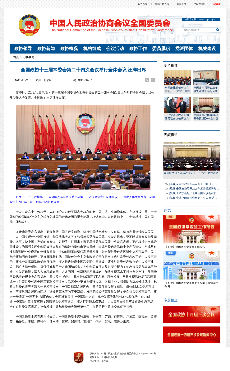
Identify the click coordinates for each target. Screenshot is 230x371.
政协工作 (138, 48)
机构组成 (92, 48)
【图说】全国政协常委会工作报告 (185, 247)
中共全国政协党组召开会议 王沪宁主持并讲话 (206, 117)
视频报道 (171, 135)
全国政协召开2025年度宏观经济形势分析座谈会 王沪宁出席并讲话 (206, 89)
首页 (16, 57)
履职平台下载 (162, 3)
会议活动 (115, 48)
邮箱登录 (181, 3)
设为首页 (142, 3)
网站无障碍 (199, 3)
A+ (153, 80)
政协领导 (23, 48)
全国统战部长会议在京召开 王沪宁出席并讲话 (177, 89)
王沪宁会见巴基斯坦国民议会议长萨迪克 (177, 117)
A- (147, 80)
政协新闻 (46, 48)
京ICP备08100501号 (146, 353)
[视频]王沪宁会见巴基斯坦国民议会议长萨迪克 (196, 193)
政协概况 (69, 48)
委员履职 (161, 48)
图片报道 (171, 66)
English (216, 3)
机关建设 (207, 48)
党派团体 (184, 48)
